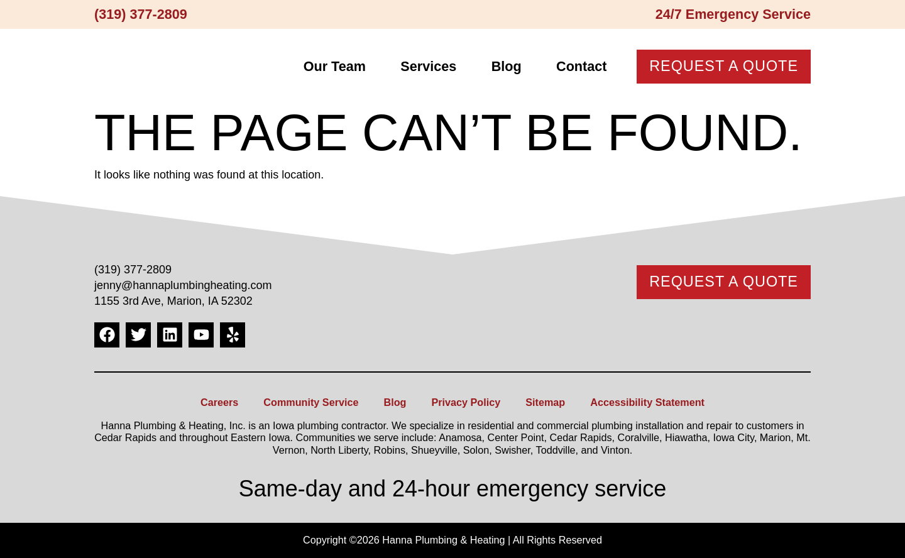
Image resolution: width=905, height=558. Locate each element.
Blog (506, 66)
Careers (219, 402)
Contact (581, 66)
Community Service (310, 402)
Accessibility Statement (647, 402)
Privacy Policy (465, 402)
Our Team (335, 66)
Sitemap (545, 402)
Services (428, 66)
